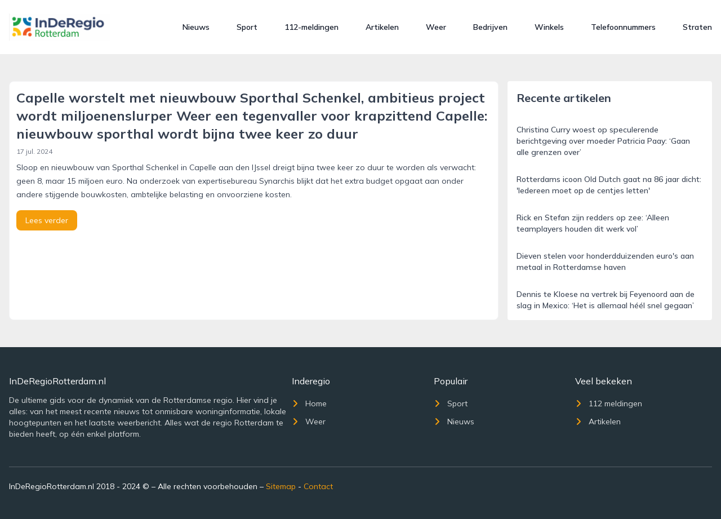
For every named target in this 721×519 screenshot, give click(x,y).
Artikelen (382, 27)
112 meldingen (608, 403)
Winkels (549, 27)
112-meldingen (311, 27)
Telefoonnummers (623, 27)
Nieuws (196, 27)
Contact (318, 486)
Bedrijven (490, 27)
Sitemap (281, 486)
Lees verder (46, 220)
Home (309, 403)
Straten (697, 27)
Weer (436, 27)
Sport (247, 27)
